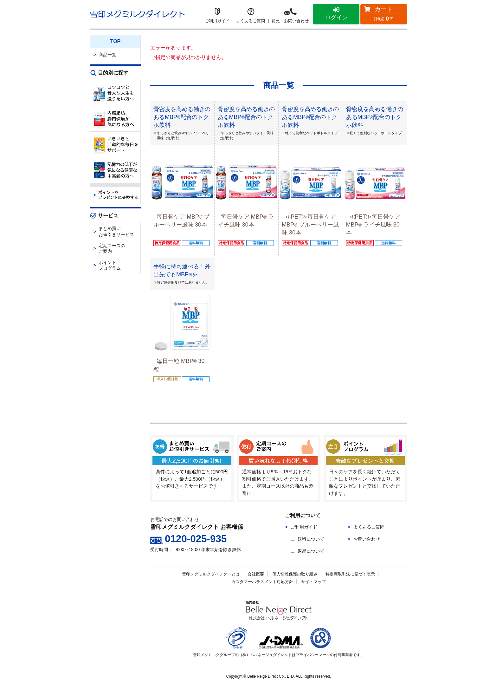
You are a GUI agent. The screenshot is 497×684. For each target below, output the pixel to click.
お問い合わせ (366, 539)
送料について (311, 539)
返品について (311, 551)
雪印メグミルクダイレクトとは (211, 574)
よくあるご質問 (368, 526)
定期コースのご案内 (112, 248)
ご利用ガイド (304, 526)
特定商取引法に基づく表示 (350, 574)
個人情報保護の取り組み (295, 574)
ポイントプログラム (110, 265)
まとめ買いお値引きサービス (116, 231)
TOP (115, 41)
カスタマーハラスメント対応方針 (262, 581)
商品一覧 (107, 54)
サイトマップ (313, 581)
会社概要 (256, 574)
